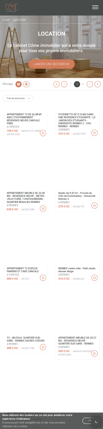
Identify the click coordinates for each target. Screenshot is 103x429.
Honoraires (40, 352)
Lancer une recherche (51, 64)
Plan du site (73, 352)
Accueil (27, 352)
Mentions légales (56, 352)
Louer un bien (19, 19)
